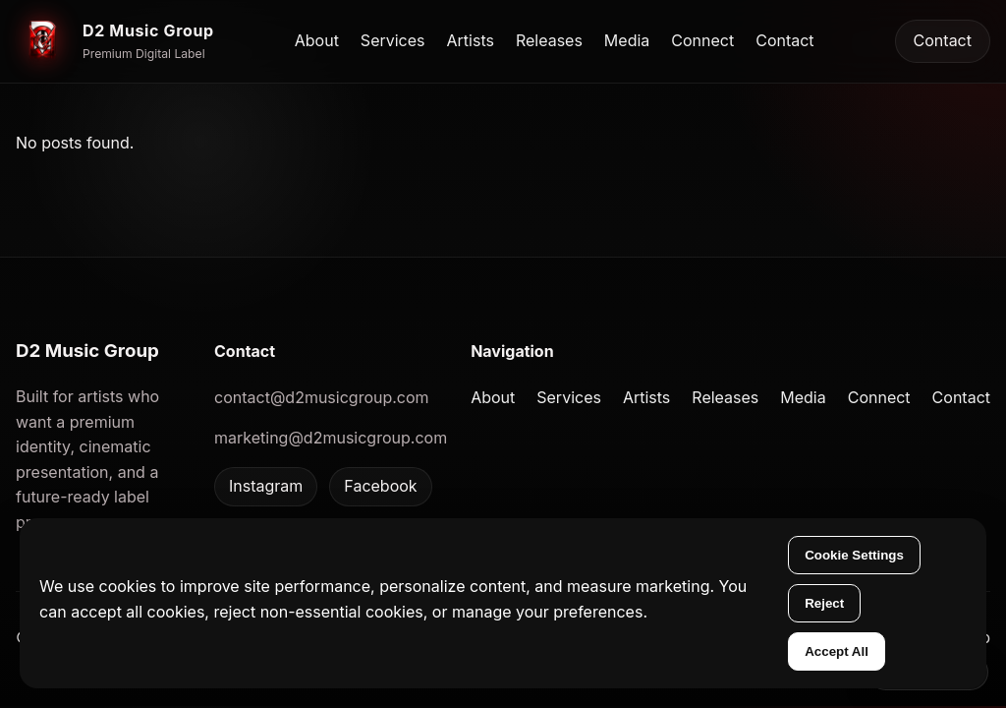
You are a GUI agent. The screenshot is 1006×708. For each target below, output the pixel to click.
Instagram (266, 486)
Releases (549, 40)
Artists (470, 40)
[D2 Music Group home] (115, 41)
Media (626, 40)
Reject (824, 603)
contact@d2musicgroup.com (321, 397)
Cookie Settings (854, 555)
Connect (702, 40)
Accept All (836, 651)
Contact (784, 40)
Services (393, 40)
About (317, 40)
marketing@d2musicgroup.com (330, 437)
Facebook (380, 486)
